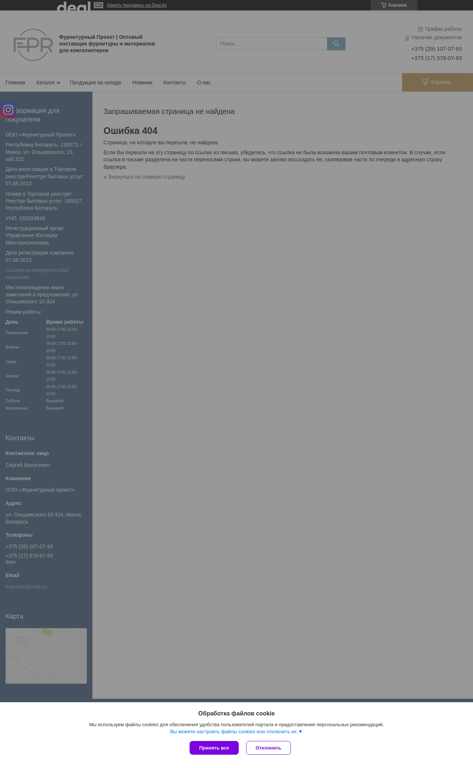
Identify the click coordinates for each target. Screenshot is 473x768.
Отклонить (268, 748)
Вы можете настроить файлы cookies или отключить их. (234, 731)
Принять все (214, 748)
